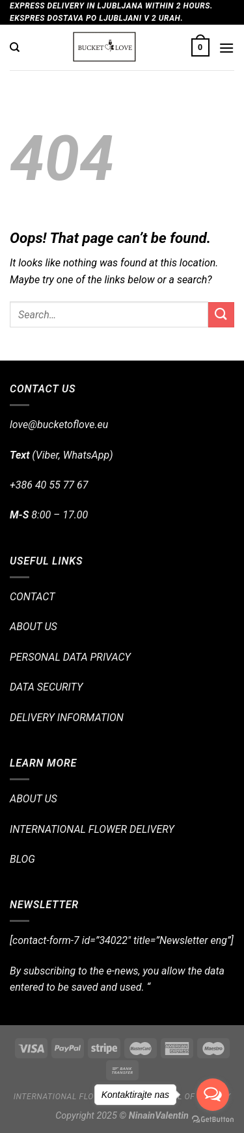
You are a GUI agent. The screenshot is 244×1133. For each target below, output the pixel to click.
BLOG (22, 859)
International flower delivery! (84, 1096)
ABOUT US (33, 626)
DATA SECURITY (46, 687)
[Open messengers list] (213, 1094)
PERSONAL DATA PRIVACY (70, 657)
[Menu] (226, 48)
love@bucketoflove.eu (59, 424)
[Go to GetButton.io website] (213, 1119)
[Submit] (221, 314)
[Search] (15, 47)
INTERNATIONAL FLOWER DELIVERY (92, 829)
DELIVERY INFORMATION (67, 717)
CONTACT (32, 597)
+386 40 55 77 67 (49, 485)
